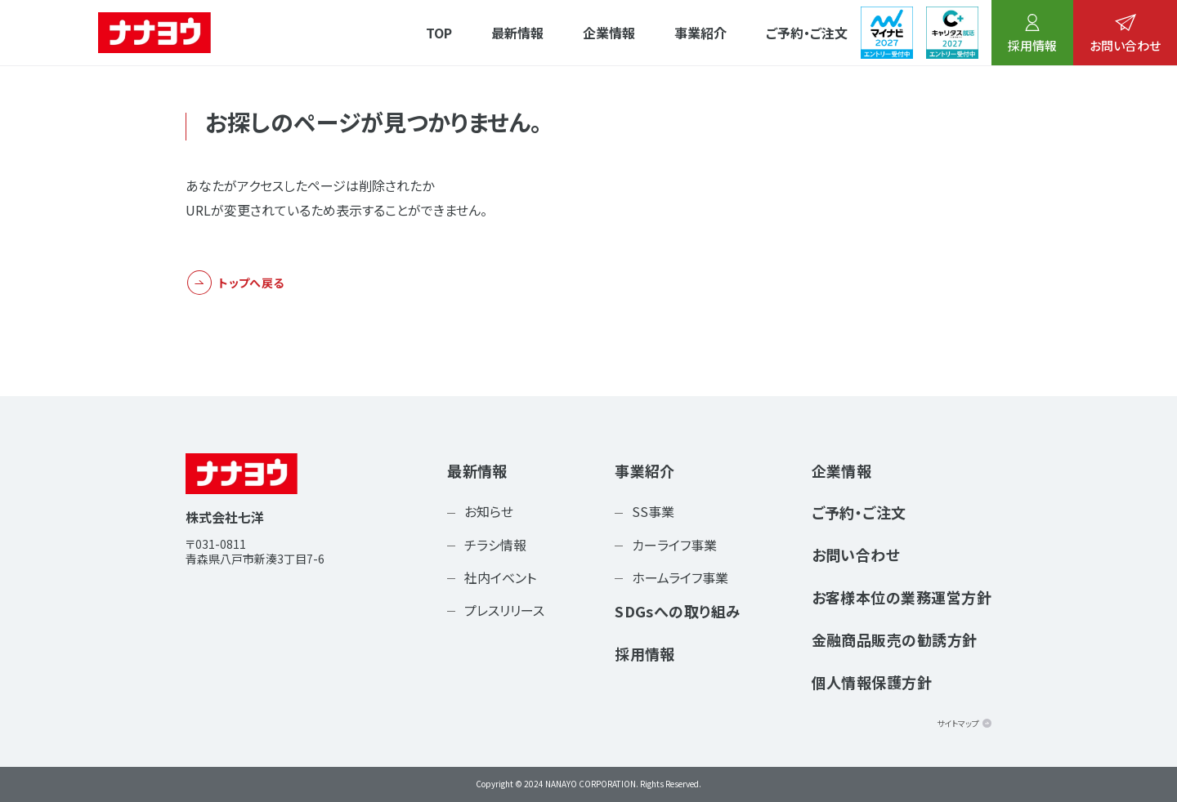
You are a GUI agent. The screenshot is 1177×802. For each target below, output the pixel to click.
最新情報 (517, 32)
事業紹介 (700, 32)
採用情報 (1032, 34)
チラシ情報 (495, 545)
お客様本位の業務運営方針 (901, 597)
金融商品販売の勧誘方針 (895, 639)
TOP (439, 32)
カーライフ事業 (674, 545)
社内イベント (500, 577)
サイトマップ (958, 723)
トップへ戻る (251, 282)
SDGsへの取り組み (678, 611)
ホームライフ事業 (680, 577)
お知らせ (488, 511)
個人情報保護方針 (872, 682)
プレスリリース (504, 610)
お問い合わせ (1125, 34)
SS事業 (653, 511)
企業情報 (609, 32)
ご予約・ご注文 (807, 32)
